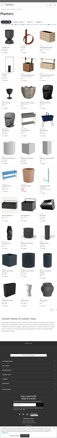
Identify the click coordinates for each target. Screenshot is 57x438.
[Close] (54, 428)
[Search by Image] (50, 5)
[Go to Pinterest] (23, 414)
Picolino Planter (25, 131)
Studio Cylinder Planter (27, 271)
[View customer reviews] (34, 414)
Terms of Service (19, 409)
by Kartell (23, 188)
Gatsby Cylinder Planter (8, 158)
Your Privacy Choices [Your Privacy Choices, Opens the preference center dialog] (14, 435)
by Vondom (42, 104)
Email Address (18, 404)
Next (56, 309)
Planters (19, 9)
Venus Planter (44, 300)
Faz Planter (43, 216)
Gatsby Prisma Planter (27, 158)
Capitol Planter (6, 103)
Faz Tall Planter (6, 243)
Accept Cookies (24, 435)
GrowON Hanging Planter (28, 75)
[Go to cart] (54, 5)
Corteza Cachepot (26, 186)
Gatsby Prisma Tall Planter (47, 158)
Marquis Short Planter (27, 243)
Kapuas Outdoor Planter (27, 103)
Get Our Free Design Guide (28, 355)
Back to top (28, 343)
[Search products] (47, 5)
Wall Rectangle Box (7, 216)
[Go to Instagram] (27, 414)
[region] (28, 432)
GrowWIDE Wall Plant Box (47, 75)
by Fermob (23, 49)
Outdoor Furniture (14, 9)
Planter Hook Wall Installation (45, 187)
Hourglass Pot (5, 47)
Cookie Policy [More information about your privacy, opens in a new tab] (5, 433)
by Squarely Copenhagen (45, 49)
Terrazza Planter (6, 186)
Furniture (8, 9)
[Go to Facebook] (20, 414)
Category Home (3, 9)
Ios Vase (23, 47)
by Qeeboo (4, 104)
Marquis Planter (44, 243)
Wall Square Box (25, 216)
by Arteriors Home (25, 104)
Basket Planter (44, 131)
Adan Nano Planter (45, 103)
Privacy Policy (40, 408)
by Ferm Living (5, 49)
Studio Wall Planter (7, 300)
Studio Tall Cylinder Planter (45, 272)
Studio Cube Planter (7, 271)
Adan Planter (5, 131)
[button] (2, 5)
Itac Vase (4, 75)
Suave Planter (25, 300)
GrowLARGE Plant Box (46, 47)
